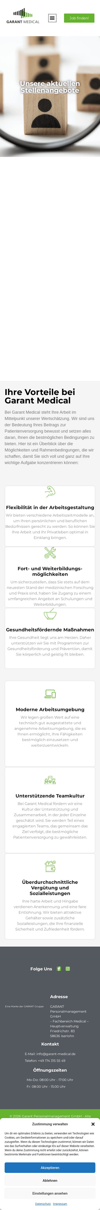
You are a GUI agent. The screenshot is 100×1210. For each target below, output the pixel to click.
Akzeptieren (50, 1168)
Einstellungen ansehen (50, 1193)
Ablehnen (50, 1181)
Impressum (60, 1204)
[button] (93, 1124)
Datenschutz (43, 1204)
